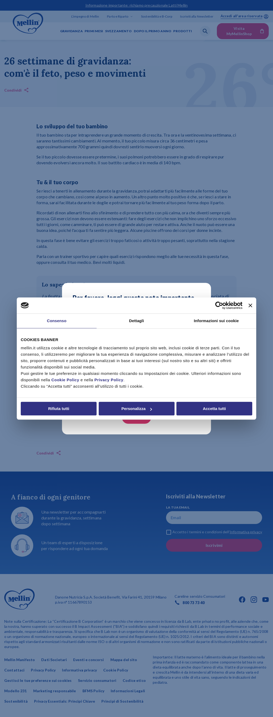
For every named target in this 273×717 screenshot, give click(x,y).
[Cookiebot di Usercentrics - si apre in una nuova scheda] (219, 305)
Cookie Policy (65, 380)
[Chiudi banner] (250, 305)
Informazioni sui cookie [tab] (216, 320)
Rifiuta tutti (58, 408)
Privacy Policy (108, 380)
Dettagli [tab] (136, 320)
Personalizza (136, 408)
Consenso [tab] (56, 320)
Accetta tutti (214, 408)
